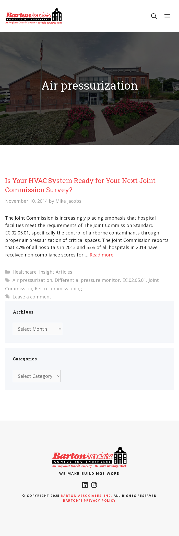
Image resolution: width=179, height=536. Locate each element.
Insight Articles (55, 272)
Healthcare (25, 272)
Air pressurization (32, 280)
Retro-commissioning (58, 288)
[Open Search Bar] (154, 15)
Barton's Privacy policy (89, 500)
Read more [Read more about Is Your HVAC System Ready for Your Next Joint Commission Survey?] (101, 255)
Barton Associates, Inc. (86, 496)
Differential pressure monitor (87, 280)
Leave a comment (32, 297)
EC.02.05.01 (134, 280)
